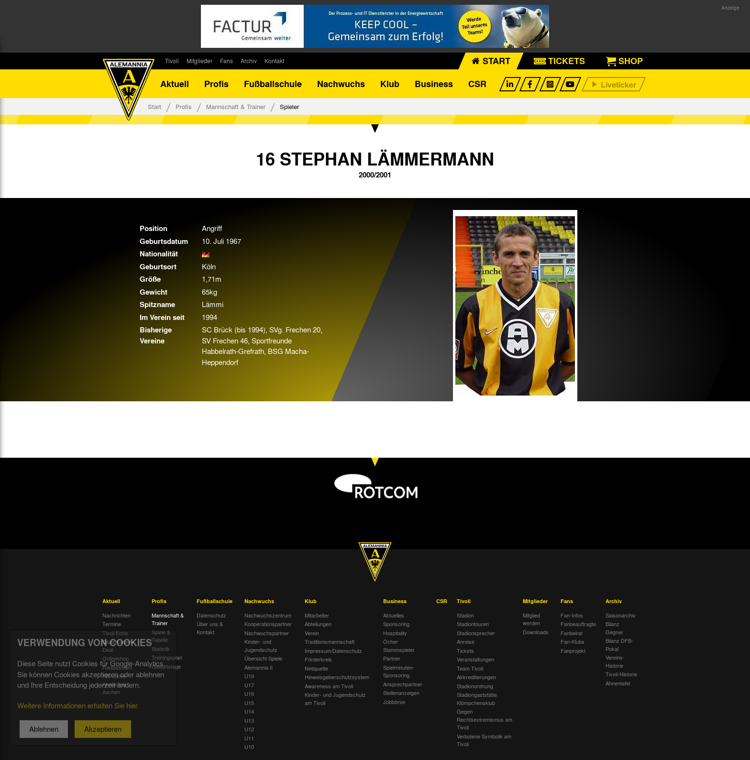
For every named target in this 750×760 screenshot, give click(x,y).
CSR (477, 83)
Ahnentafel (618, 683)
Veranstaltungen (475, 659)
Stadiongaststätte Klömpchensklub (477, 698)
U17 (249, 685)
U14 (249, 711)
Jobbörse (394, 701)
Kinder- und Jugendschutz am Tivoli (335, 698)
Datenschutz (211, 615)
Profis (216, 83)
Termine (111, 624)
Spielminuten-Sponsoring (398, 671)
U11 (249, 738)
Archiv (249, 60)
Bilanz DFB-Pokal (619, 644)
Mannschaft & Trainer (235, 106)
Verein (312, 633)
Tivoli (172, 60)
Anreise (465, 641)
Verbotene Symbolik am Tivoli (484, 740)
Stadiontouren (473, 624)
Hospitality (395, 633)
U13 (249, 720)
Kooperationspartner (268, 624)
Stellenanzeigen (401, 692)
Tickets (465, 650)
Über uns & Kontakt (210, 628)
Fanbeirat (572, 633)
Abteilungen (318, 624)
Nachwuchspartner (266, 633)
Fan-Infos (572, 615)
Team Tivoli (470, 668)
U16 (249, 693)
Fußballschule (273, 83)
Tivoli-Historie (621, 674)
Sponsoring (396, 624)
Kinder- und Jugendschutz (260, 645)
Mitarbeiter (317, 615)
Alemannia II (258, 667)
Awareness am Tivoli (329, 686)
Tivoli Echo (115, 633)
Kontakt (274, 60)
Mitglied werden (531, 619)
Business (434, 83)
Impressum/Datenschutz (333, 650)
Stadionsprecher (476, 633)
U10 (249, 746)
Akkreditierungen (476, 677)
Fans (226, 60)
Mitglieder (199, 60)
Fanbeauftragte (578, 624)
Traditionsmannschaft (329, 641)
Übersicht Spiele (263, 658)
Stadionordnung (475, 686)
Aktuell (174, 83)
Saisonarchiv (621, 615)
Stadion (465, 615)
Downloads (536, 632)
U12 (249, 729)
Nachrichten (116, 615)
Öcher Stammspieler (399, 645)
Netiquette (316, 668)
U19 (249, 676)
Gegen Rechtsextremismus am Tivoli (484, 719)
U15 (249, 702)
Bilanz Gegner (614, 628)
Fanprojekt (573, 650)
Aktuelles (393, 615)
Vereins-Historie (615, 661)
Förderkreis (318, 659)
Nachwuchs (341, 83)
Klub (389, 83)
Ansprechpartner (402, 684)
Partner (391, 658)
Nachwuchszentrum (267, 615)
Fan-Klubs (573, 641)
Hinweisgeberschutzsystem (337, 677)
